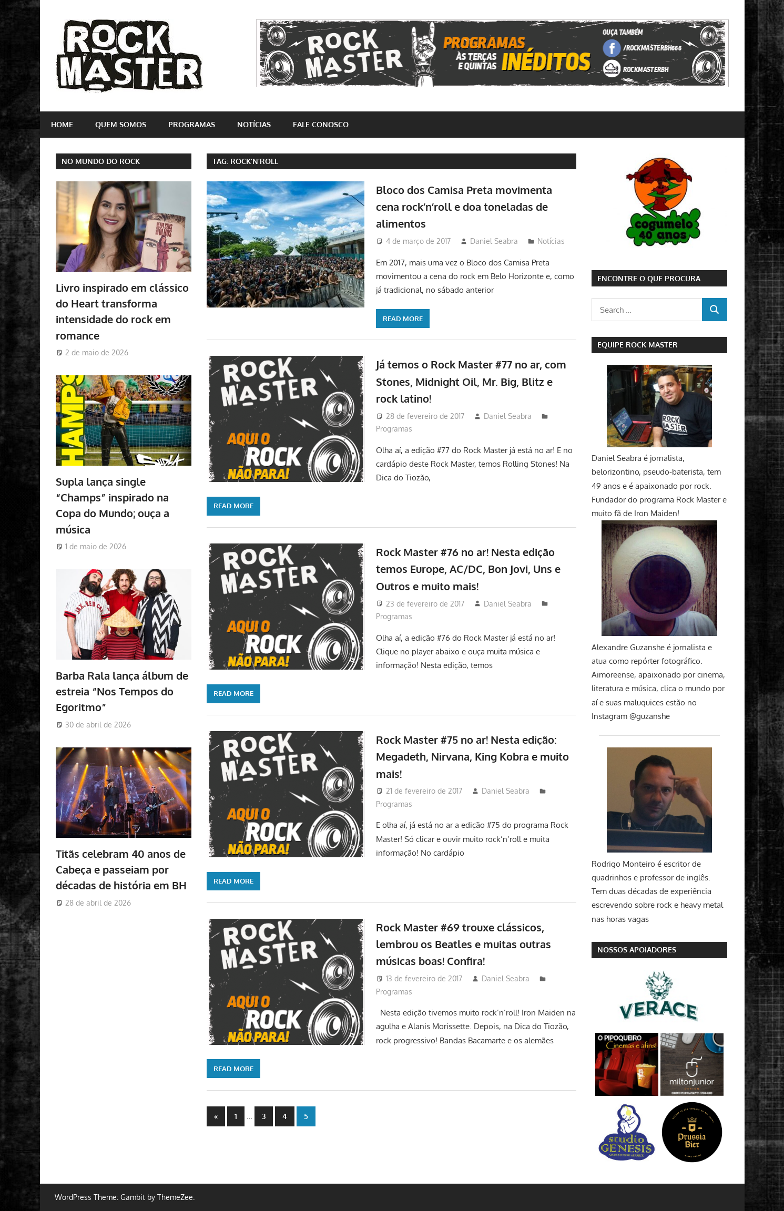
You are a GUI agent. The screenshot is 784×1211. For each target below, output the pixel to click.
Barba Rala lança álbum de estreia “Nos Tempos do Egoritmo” (122, 691)
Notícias (254, 124)
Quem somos (120, 124)
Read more (403, 318)
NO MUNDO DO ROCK (101, 161)
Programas (191, 124)
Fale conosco (321, 124)
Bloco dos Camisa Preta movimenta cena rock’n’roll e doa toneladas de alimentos (473, 206)
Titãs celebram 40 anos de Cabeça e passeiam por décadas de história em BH (121, 869)
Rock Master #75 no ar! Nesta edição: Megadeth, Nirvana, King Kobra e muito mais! (464, 756)
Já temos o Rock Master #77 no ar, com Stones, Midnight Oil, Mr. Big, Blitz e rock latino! (469, 380)
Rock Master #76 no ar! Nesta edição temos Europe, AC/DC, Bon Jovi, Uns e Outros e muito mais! (475, 568)
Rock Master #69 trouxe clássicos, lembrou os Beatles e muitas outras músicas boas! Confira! (474, 943)
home (62, 124)
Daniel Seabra (494, 241)
